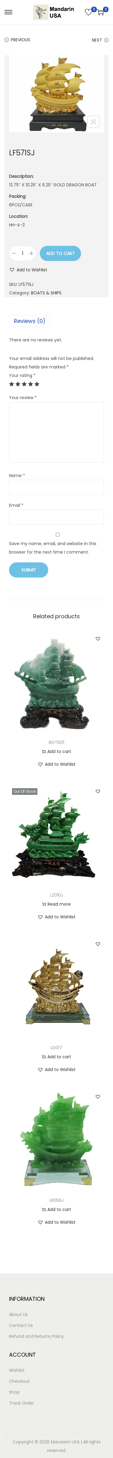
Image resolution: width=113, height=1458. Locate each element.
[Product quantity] (22, 253)
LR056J (56, 1200)
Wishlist (17, 1370)
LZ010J (56, 895)
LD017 (56, 1048)
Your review (23, 398)
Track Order (21, 1403)
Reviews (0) (30, 321)
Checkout (19, 1381)
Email (16, 505)
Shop (14, 1392)
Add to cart (60, 253)
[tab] (56, 321)
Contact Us (21, 1325)
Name (17, 476)
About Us (18, 1314)
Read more (56, 904)
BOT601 (56, 742)
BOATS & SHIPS (46, 293)
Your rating (22, 375)
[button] (28, 270)
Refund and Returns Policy (36, 1336)
